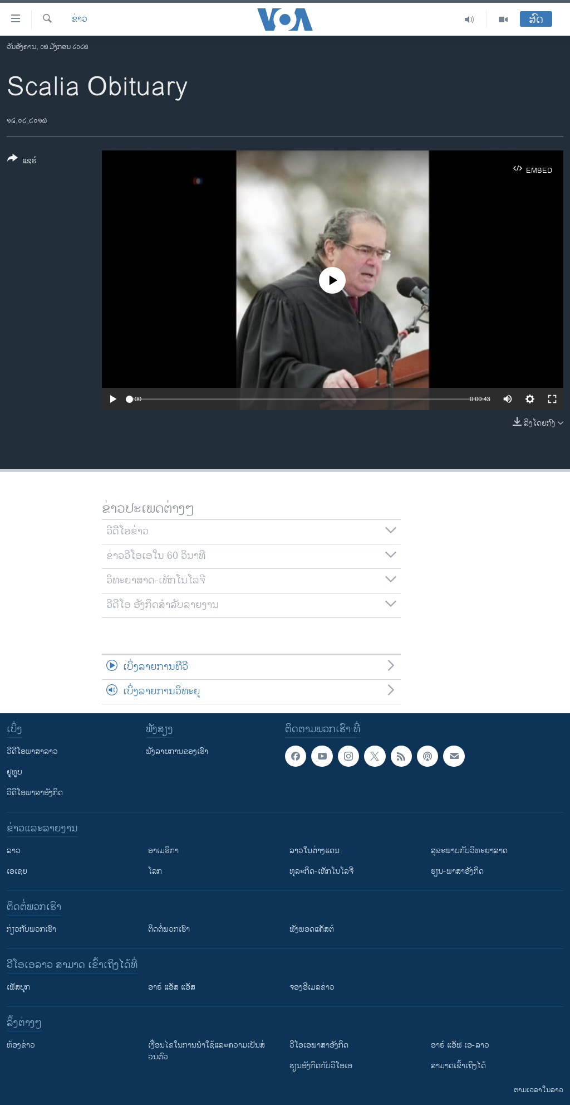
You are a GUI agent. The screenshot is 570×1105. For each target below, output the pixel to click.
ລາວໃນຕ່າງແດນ (314, 850)
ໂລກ (155, 871)
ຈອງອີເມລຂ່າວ (312, 987)
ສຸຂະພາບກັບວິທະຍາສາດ (469, 850)
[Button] (22, 161)
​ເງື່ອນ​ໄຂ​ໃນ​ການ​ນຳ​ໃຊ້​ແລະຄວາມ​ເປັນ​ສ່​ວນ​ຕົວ (206, 1051)
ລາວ (14, 850)
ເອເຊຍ (17, 871)
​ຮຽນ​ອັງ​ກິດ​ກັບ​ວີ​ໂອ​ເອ (320, 1066)
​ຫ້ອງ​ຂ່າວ (21, 1045)
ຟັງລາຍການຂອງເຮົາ (177, 751)
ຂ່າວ (79, 19)
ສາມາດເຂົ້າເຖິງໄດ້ (458, 1066)
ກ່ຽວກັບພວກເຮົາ (31, 929)
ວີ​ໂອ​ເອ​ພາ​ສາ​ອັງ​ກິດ (318, 1045)
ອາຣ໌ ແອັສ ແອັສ (171, 987)
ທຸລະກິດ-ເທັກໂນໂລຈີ (321, 871)
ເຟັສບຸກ (18, 987)
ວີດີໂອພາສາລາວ (32, 751)
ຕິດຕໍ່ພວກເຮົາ (169, 929)
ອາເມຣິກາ (163, 850)
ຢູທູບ (14, 772)
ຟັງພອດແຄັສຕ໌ (311, 929)
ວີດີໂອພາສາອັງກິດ (35, 793)
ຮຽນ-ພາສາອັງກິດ (457, 871)
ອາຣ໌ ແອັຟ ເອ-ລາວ (460, 1045)
